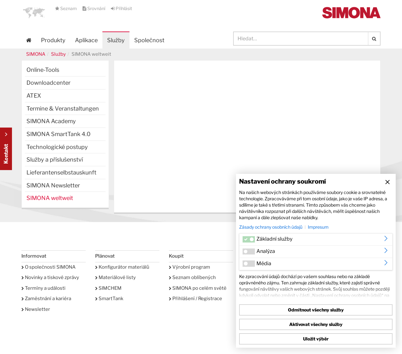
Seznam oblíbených (192, 277)
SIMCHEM (108, 288)
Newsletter (35, 309)
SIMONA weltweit (49, 198)
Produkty (53, 40)
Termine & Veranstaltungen (62, 108)
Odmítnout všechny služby (316, 309)
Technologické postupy (57, 147)
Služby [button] (116, 40)
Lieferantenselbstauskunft (61, 172)
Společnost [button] (149, 40)
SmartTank (109, 298)
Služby (58, 54)
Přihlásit (121, 8)
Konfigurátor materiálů (122, 267)
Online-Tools (42, 69)
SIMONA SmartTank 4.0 (58, 134)
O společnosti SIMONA (48, 267)
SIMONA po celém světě (198, 288)
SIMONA (35, 54)
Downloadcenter (48, 82)
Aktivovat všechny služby (315, 324)
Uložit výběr (316, 338)
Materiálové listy (115, 277)
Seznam (66, 8)
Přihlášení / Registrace (195, 298)
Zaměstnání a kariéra (46, 298)
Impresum (318, 227)
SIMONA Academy (51, 121)
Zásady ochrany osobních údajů (270, 227)
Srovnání (94, 8)
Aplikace (86, 40)
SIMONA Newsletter (53, 185)
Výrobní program (189, 267)
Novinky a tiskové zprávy (50, 277)
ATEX (33, 95)
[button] (34, 12)
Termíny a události (43, 288)
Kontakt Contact (6, 149)
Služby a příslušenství (54, 159)
